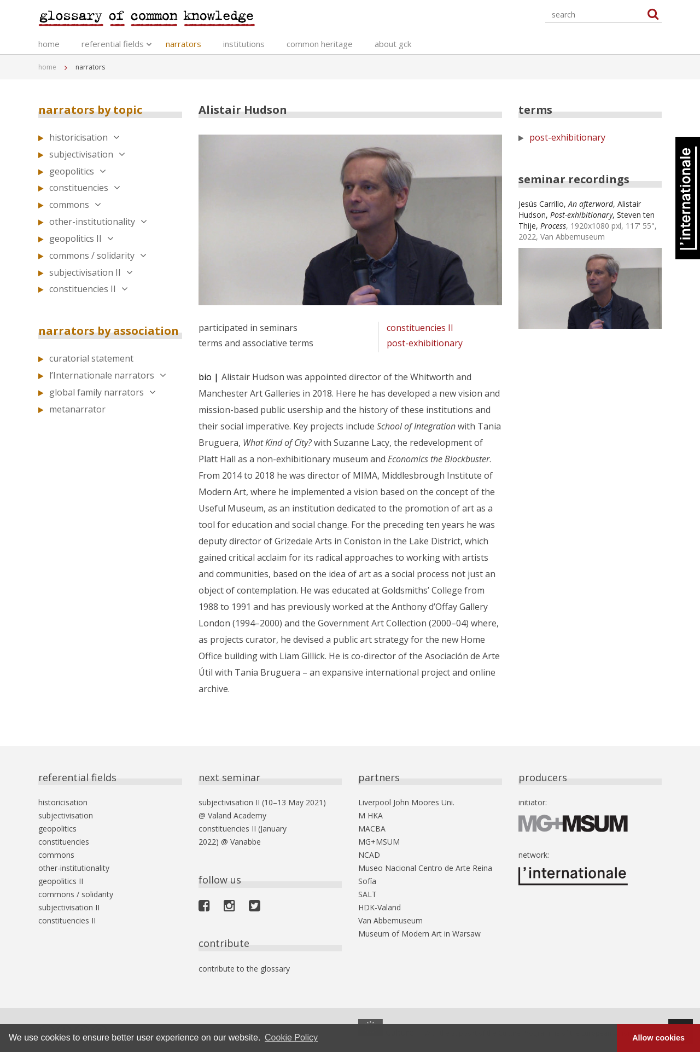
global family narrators (102, 392)
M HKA (370, 815)
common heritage (320, 43)
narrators (183, 43)
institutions (244, 43)
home (49, 43)
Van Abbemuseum (390, 920)
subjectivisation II (91, 272)
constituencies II (88, 289)
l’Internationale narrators (107, 375)
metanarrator (77, 409)
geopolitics (77, 171)
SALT (367, 894)
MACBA (372, 828)
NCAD (369, 855)
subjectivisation (87, 154)
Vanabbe (245, 841)
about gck (393, 43)
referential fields (112, 43)
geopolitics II (81, 239)
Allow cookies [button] (658, 1037)
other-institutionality (98, 222)
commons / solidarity (98, 255)
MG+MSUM (379, 841)
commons (75, 205)
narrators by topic (90, 109)
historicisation (84, 137)
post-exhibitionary (425, 343)
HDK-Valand (379, 907)
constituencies (84, 188)
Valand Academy (237, 815)
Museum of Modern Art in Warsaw (419, 933)
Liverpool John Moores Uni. (406, 802)
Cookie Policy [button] (291, 1037)
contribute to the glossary (244, 968)
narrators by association (108, 330)
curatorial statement (91, 358)
